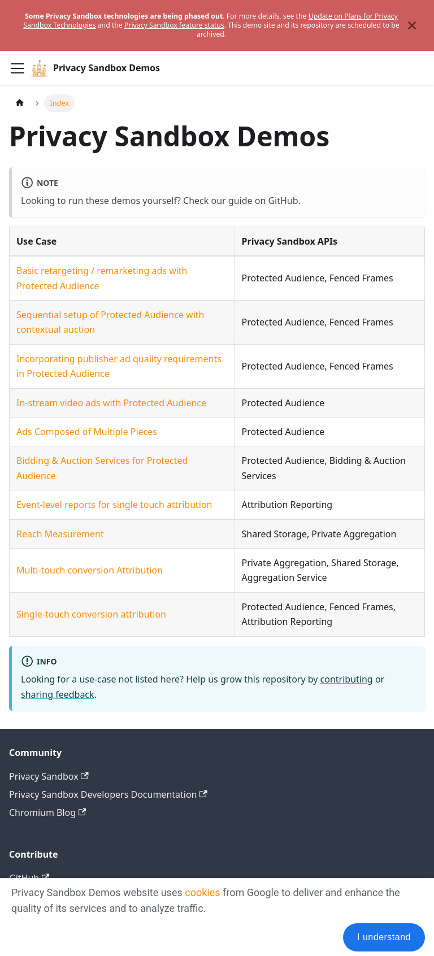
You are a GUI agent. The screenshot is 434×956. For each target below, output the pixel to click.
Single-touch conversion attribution (91, 614)
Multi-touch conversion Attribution (89, 570)
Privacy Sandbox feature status (174, 25)
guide (240, 200)
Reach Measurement (60, 534)
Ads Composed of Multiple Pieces (86, 431)
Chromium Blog (47, 812)
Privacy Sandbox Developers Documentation (108, 794)
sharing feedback (57, 694)
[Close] (411, 25)
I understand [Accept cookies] (384, 937)
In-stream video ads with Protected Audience (111, 403)
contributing (346, 679)
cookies (202, 892)
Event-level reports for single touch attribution (114, 504)
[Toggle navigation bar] (17, 68)
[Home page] (20, 103)
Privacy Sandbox (49, 776)
